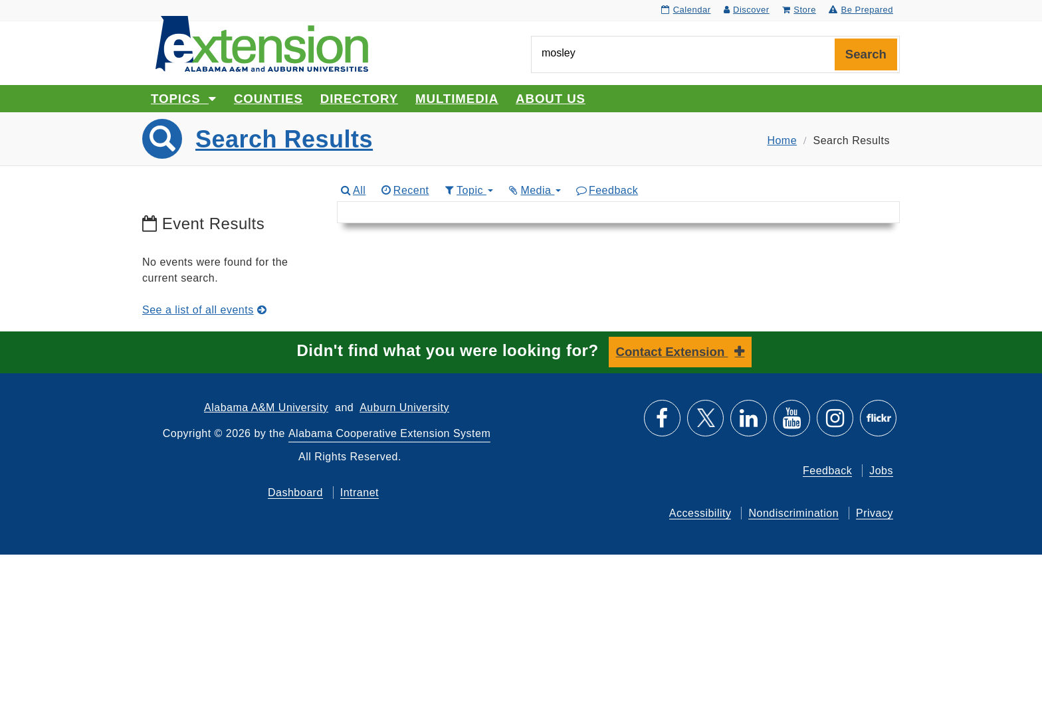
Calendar (685, 10)
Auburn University (404, 407)
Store (799, 10)
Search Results (284, 139)
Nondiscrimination (793, 513)
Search (865, 54)
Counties (268, 99)
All (353, 190)
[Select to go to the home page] (262, 42)
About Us (550, 99)
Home (782, 140)
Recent (404, 190)
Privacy (874, 513)
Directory (359, 99)
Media (534, 190)
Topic (468, 190)
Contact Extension (672, 352)
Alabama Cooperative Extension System (389, 433)
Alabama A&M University (266, 407)
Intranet (359, 492)
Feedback (606, 190)
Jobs (881, 470)
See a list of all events (204, 309)
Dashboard (295, 492)
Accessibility (700, 513)
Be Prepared (861, 10)
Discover (747, 10)
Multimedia (456, 99)
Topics (184, 99)
